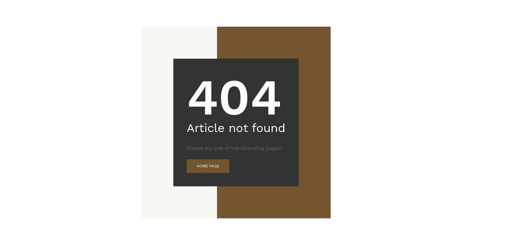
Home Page (208, 166)
